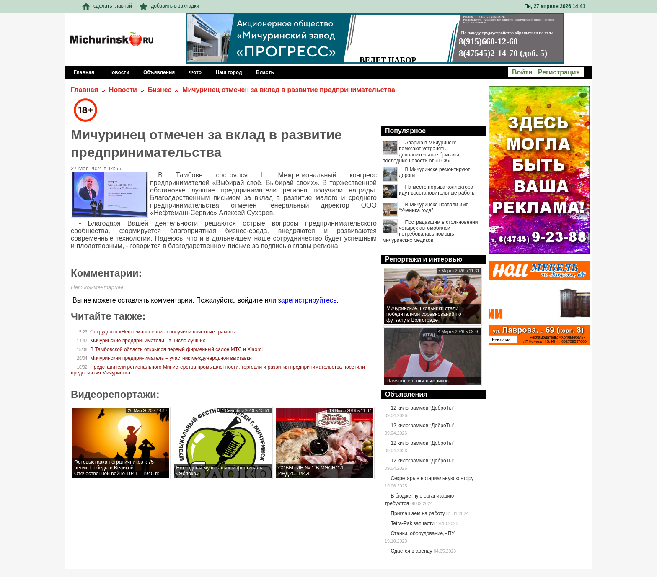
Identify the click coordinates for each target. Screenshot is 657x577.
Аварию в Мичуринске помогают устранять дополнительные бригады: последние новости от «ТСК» (421, 152)
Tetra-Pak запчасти (412, 523)
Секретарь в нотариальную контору (432, 478)
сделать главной (107, 6)
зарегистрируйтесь (307, 300)
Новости (123, 89)
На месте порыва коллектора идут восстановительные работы (437, 190)
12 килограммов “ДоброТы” (422, 408)
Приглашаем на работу (418, 513)
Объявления (406, 394)
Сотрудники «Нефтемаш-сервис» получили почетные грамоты (163, 332)
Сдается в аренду (411, 551)
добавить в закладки (169, 6)
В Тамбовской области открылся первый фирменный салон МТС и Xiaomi (176, 349)
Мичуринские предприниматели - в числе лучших (147, 341)
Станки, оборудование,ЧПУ (422, 533)
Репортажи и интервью (423, 259)
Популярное (405, 130)
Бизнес (160, 89)
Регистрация (559, 72)
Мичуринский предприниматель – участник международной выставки (171, 358)
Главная (84, 89)
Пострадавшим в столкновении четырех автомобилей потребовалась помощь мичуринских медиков (430, 231)
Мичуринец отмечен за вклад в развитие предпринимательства (288, 89)
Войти (522, 72)
